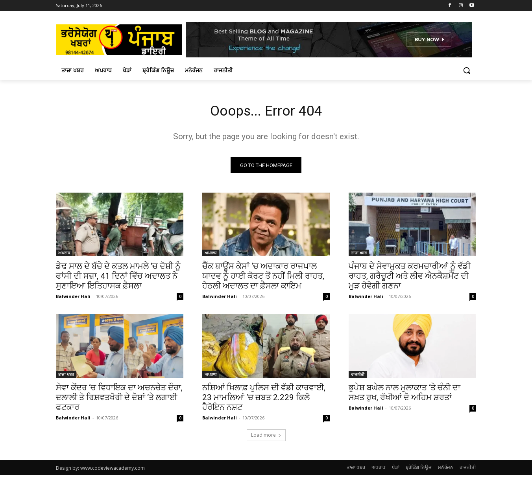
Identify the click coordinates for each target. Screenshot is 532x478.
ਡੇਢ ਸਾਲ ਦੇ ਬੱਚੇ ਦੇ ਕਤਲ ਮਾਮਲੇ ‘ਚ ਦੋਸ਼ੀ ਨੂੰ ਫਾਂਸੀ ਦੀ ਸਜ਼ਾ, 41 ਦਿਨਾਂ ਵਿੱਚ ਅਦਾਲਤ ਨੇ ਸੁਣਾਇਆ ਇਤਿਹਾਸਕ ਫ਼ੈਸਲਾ (118, 278)
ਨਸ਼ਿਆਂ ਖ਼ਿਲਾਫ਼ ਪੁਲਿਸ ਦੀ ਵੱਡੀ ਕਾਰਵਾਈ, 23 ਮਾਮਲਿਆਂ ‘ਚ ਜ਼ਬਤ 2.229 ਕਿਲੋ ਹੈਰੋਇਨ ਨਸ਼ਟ (263, 400)
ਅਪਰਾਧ (64, 255)
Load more (266, 437)
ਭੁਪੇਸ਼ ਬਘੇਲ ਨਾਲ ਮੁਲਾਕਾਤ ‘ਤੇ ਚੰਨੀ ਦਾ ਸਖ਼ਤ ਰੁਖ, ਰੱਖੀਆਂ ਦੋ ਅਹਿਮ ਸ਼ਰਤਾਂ (404, 395)
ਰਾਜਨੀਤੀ (357, 377)
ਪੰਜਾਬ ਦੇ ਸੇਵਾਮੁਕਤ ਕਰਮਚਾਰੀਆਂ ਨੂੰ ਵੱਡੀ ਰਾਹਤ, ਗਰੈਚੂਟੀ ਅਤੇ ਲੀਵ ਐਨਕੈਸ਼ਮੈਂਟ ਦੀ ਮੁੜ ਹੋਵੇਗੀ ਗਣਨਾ (410, 278)
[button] (466, 70)
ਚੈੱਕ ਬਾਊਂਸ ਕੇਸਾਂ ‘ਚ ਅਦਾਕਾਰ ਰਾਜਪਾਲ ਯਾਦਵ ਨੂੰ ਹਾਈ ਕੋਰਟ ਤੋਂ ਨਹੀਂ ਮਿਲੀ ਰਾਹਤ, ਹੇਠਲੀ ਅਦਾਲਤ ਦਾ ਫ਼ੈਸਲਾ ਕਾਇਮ (263, 278)
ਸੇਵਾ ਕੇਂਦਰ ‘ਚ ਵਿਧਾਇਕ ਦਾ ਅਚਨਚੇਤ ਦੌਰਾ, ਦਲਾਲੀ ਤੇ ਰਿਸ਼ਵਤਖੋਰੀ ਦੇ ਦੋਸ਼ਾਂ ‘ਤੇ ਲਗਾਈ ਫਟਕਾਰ (119, 400)
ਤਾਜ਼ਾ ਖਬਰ (359, 255)
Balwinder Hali (73, 299)
